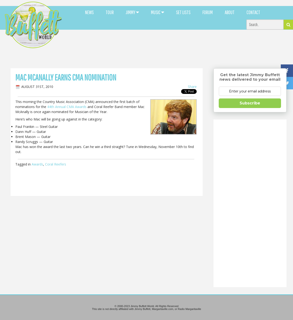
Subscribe (250, 103)
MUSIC (157, 12)
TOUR (110, 12)
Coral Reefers (55, 164)
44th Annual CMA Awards (66, 106)
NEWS (89, 12)
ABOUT (230, 12)
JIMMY (132, 12)
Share (192, 86)
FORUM (207, 12)
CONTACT (253, 12)
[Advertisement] (178, 43)
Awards (37, 164)
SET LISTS (183, 12)
